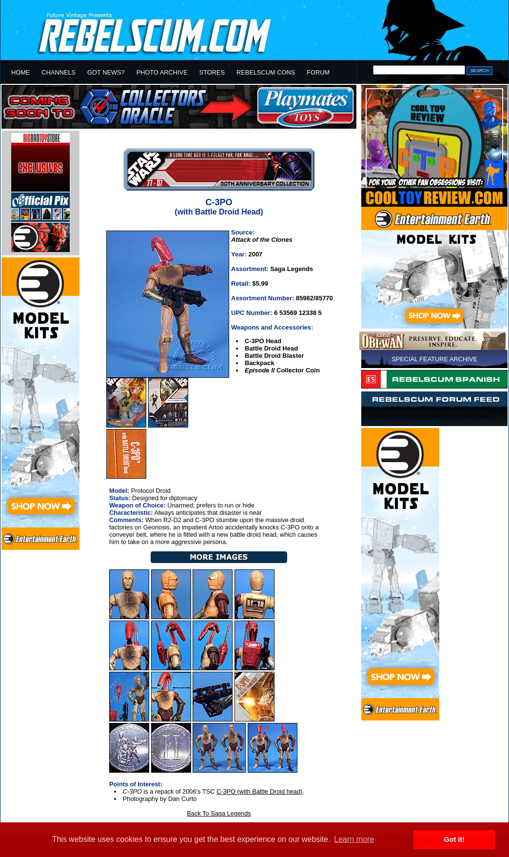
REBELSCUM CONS (265, 72)
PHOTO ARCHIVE (162, 72)
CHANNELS (58, 72)
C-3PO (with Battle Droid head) (259, 791)
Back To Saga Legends (219, 813)
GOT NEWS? (106, 72)
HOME (20, 72)
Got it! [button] (454, 839)
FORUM (318, 72)
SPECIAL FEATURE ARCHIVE (434, 359)
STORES (212, 72)
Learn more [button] (354, 839)
